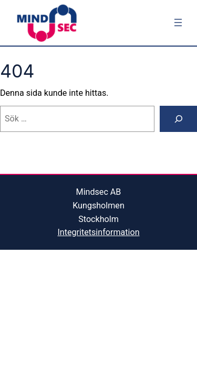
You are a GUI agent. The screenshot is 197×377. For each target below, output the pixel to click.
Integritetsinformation (98, 232)
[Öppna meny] (178, 22)
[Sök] (178, 119)
